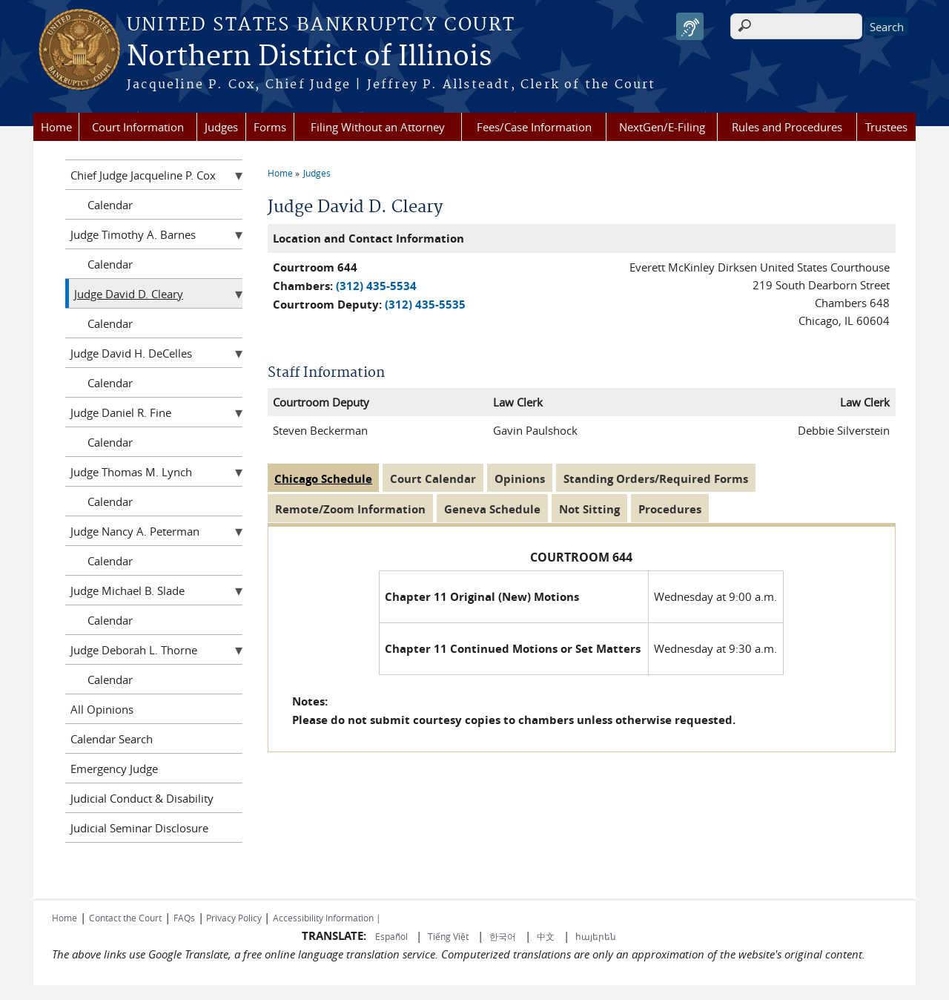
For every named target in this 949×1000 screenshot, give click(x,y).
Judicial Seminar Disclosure (139, 827)
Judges (221, 126)
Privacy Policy (234, 918)
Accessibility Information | (327, 918)
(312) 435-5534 (376, 286)
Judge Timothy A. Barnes (133, 234)
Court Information (138, 126)
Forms (270, 126)
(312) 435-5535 (425, 304)
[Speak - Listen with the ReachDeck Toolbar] (690, 26)
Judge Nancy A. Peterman (134, 531)
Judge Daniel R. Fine (120, 412)
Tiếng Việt (448, 936)
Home (56, 126)
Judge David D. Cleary (128, 293)
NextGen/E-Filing (662, 126)
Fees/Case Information (534, 126)
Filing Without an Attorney (378, 126)
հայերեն (595, 936)
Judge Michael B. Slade (127, 590)
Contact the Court (125, 918)
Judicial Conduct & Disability (142, 798)
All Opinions (101, 709)
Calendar (110, 204)
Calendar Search (111, 738)
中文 (546, 936)
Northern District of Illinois (309, 57)
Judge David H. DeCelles (131, 353)
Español (392, 936)
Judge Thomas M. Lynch (131, 471)
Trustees (886, 126)
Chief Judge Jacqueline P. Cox (143, 175)
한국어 (502, 936)
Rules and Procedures (787, 126)
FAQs (184, 918)
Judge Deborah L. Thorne (133, 649)
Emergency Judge (114, 768)
